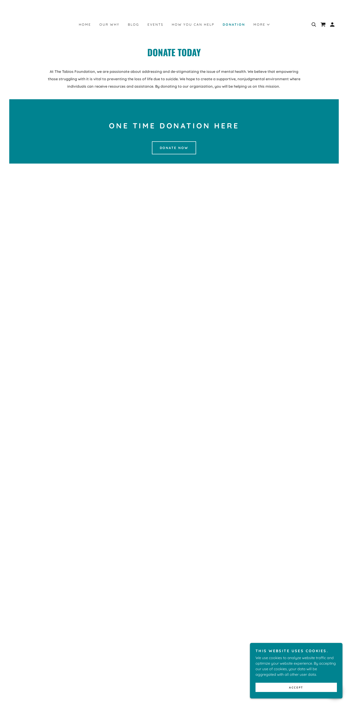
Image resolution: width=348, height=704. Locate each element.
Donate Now (174, 148)
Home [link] (85, 24)
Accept (296, 687)
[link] (323, 24)
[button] (261, 24)
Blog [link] (133, 24)
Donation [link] (234, 24)
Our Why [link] (109, 24)
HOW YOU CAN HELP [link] (193, 24)
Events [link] (155, 24)
